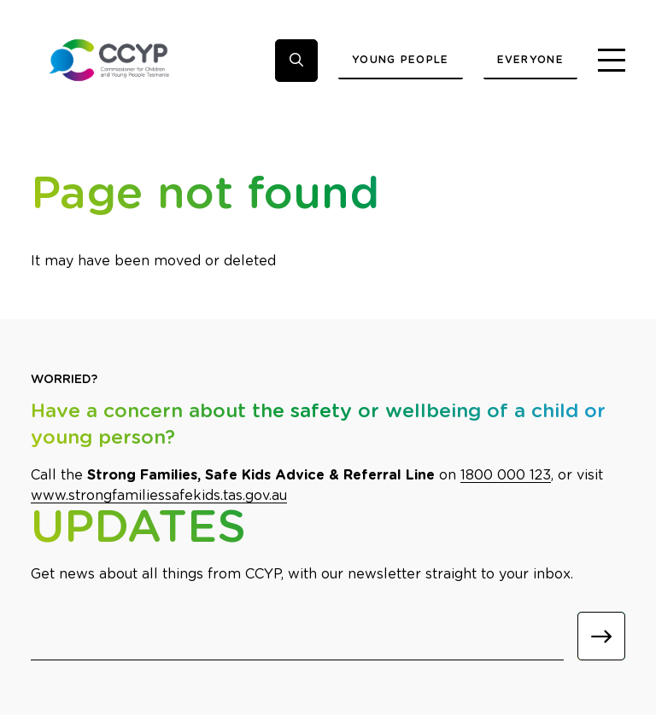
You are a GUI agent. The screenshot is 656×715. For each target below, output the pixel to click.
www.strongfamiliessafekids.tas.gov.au (159, 496)
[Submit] (601, 636)
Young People (400, 60)
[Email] (297, 636)
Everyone (530, 60)
